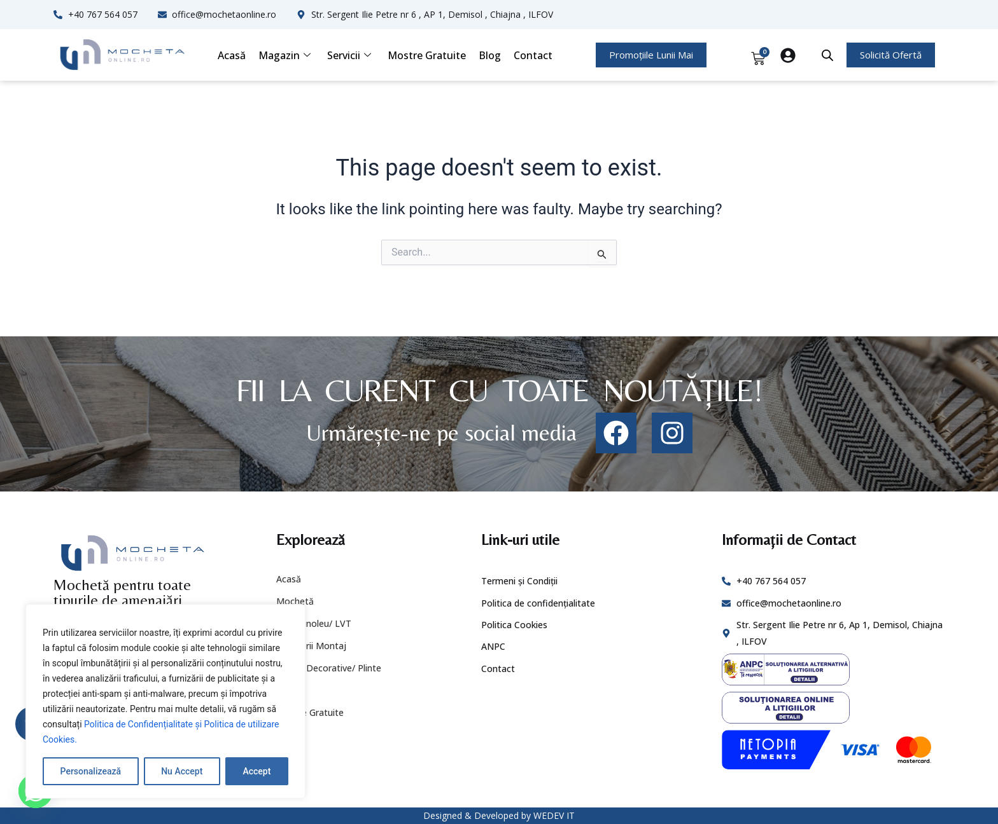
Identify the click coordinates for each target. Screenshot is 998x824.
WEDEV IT (554, 815)
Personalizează (90, 771)
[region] (165, 701)
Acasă (232, 55)
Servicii (349, 55)
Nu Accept (181, 771)
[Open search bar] (827, 55)
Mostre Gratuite (427, 55)
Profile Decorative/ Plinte (328, 668)
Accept (256, 771)
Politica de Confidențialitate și (144, 724)
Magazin (284, 55)
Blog (490, 55)
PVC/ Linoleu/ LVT (313, 623)
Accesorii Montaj (311, 646)
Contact (533, 55)
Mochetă (295, 601)
